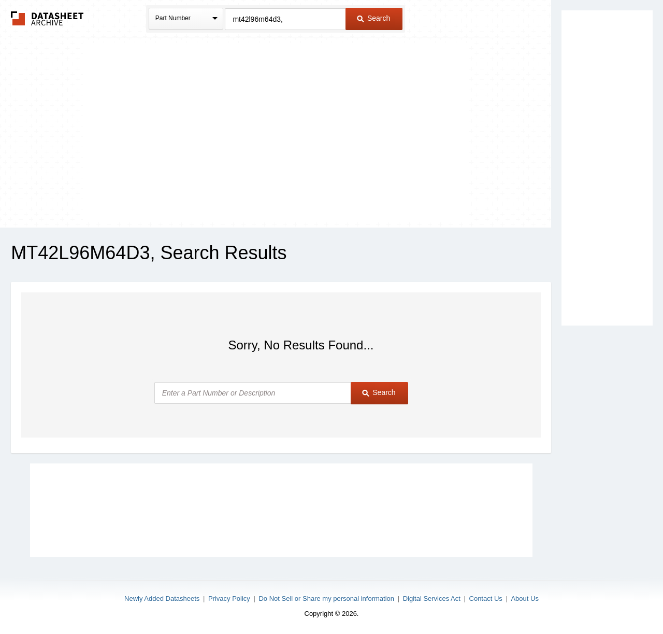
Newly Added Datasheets (161, 598)
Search (373, 18)
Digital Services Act (431, 598)
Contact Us (485, 598)
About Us (524, 598)
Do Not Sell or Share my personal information (326, 598)
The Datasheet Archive (47, 18)
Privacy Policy (229, 598)
